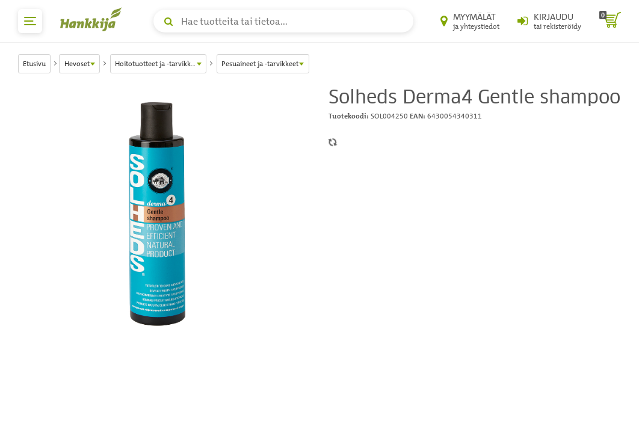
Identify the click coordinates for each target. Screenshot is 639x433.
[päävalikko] (30, 21)
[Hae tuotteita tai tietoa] (283, 21)
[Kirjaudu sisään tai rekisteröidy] (549, 21)
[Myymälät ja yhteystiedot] (469, 21)
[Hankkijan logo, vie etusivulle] (93, 19)
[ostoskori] (610, 21)
